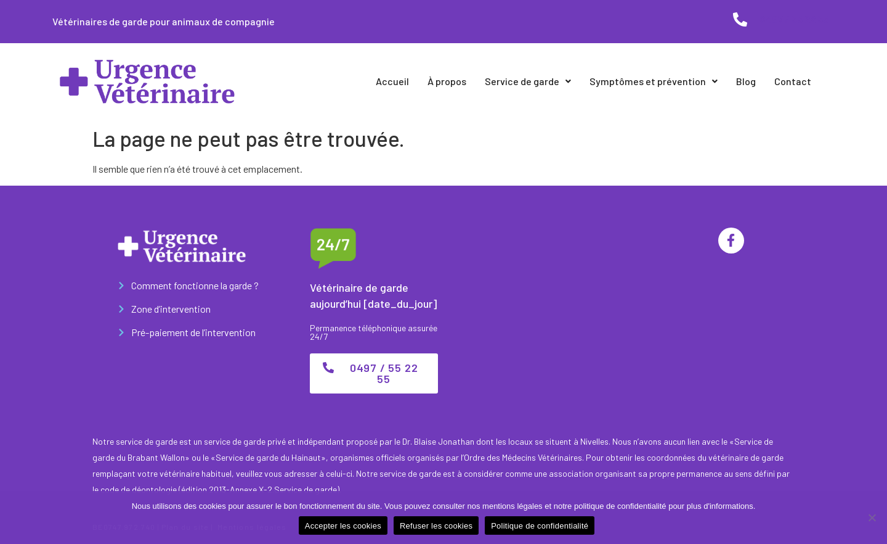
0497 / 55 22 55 (793, 19)
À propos (446, 81)
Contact (792, 81)
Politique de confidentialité (539, 525)
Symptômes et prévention (653, 81)
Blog (746, 81)
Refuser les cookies (436, 525)
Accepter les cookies (343, 525)
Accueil (392, 81)
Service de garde (528, 81)
